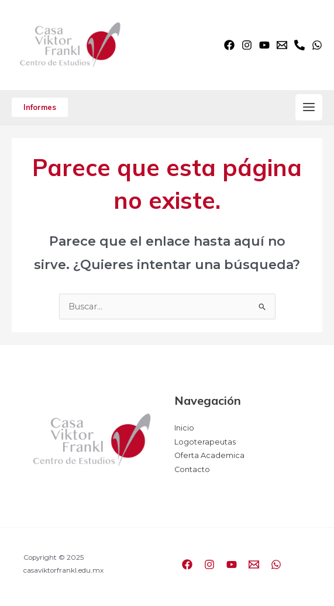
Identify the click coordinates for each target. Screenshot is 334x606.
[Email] (282, 45)
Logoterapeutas (205, 442)
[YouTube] (264, 45)
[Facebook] (229, 45)
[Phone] (299, 45)
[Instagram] (247, 45)
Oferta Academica (209, 455)
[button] (40, 107)
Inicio (184, 427)
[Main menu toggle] (308, 107)
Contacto (192, 469)
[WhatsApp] (317, 45)
